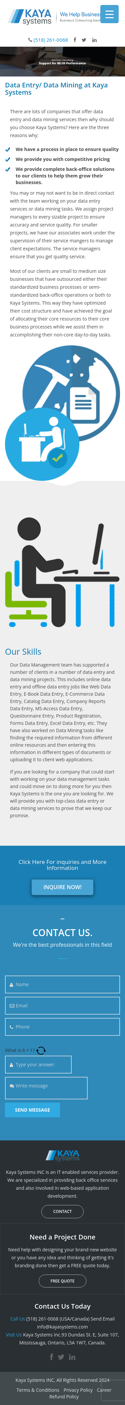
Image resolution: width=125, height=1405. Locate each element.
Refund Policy (64, 1396)
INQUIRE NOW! (62, 887)
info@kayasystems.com (62, 1327)
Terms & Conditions (37, 1390)
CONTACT (62, 1211)
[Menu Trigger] (109, 14)
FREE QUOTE (63, 1281)
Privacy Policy (78, 1390)
